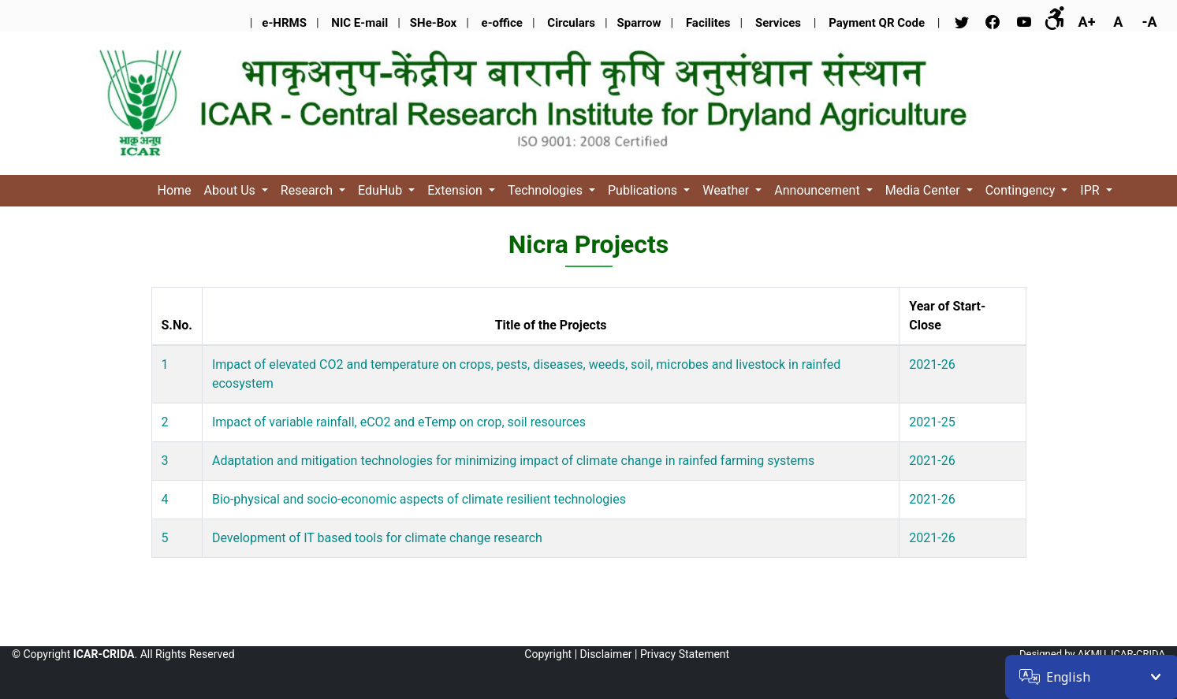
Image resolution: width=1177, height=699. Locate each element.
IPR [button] (1091, 190)
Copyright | (550, 654)
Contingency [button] (1022, 190)
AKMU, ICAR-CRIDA (1121, 654)
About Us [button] (231, 190)
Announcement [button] (818, 190)
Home (175, 190)
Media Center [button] (924, 190)
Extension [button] (456, 190)
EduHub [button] (381, 190)
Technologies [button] (547, 190)
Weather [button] (727, 190)
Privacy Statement (684, 654)
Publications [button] (644, 190)
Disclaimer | (609, 654)
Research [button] (308, 190)
